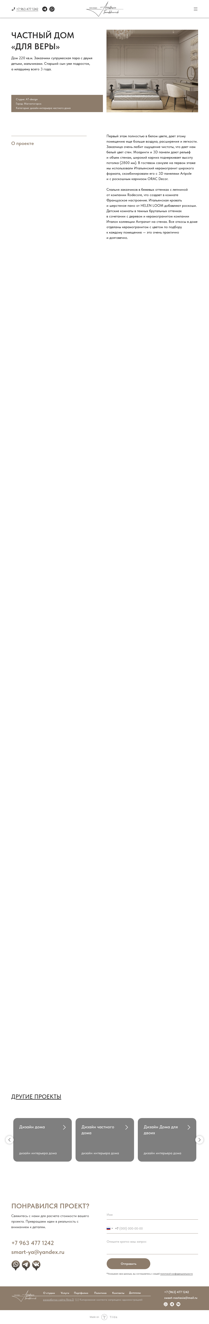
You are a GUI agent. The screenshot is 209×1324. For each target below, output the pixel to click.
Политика (100, 1292)
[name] (152, 1215)
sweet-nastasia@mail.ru (180, 1298)
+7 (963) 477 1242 (176, 1292)
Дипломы (135, 1292)
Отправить (128, 1264)
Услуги (65, 1292)
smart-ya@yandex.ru (37, 1251)
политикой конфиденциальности (176, 1273)
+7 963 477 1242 (27, 9)
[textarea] (152, 1245)
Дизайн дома (32, 1126)
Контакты (118, 1292)
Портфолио (81, 1292)
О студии (49, 1292)
